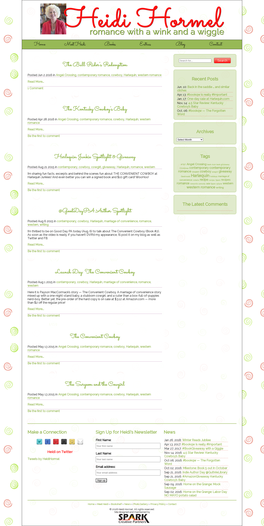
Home (39, 44)
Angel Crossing (66, 75)
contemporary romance (94, 75)
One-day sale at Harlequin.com (208, 99)
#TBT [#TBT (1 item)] (183, 165)
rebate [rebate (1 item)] (196, 180)
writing (44, 224)
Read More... (35, 81)
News (127, 504)
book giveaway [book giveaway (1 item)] (222, 165)
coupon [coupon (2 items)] (195, 171)
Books (110, 44)
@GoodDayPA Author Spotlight (94, 211)
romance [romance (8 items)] (183, 183)
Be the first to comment (43, 136)
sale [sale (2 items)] (208, 183)
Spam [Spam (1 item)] (213, 184)
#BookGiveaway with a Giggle (202, 448)
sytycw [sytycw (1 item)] (219, 184)
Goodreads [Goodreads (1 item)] (185, 176)
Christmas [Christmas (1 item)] (184, 168)
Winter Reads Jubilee (196, 440)
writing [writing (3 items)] (220, 187)
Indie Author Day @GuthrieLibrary (204, 472)
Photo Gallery (140, 504)
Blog (180, 44)
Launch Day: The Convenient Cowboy (94, 272)
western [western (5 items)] (228, 183)
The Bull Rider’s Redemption (95, 65)
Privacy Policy (158, 504)
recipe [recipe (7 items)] (204, 179)
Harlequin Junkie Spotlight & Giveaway (94, 157)
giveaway (108, 167)
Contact (215, 44)
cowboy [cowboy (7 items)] (205, 171)
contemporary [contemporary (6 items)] (199, 168)
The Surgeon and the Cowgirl (94, 384)
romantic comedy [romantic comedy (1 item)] (197, 184)
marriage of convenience (121, 221)
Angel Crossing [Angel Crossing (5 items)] (196, 164)
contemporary (67, 167)
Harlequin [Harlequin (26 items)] (200, 175)
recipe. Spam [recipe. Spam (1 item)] (214, 180)
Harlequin (130, 75)
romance (137, 167)
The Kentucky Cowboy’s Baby (95, 109)
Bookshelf (116, 504)
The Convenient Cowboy (95, 336)
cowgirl (96, 167)
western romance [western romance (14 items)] (200, 187)
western (149, 167)
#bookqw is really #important (207, 94)
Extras (145, 44)
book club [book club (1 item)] (211, 165)
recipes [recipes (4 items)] (225, 179)
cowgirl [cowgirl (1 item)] (215, 172)
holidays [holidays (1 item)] (213, 176)
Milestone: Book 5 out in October (205, 468)
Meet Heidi (74, 44)
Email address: (105, 467)
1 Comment (35, 88)
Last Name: (103, 453)
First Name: (103, 440)
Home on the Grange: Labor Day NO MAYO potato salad (195, 493)
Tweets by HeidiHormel (43, 459)
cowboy (116, 75)
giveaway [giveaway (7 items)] (225, 171)
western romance (149, 75)
